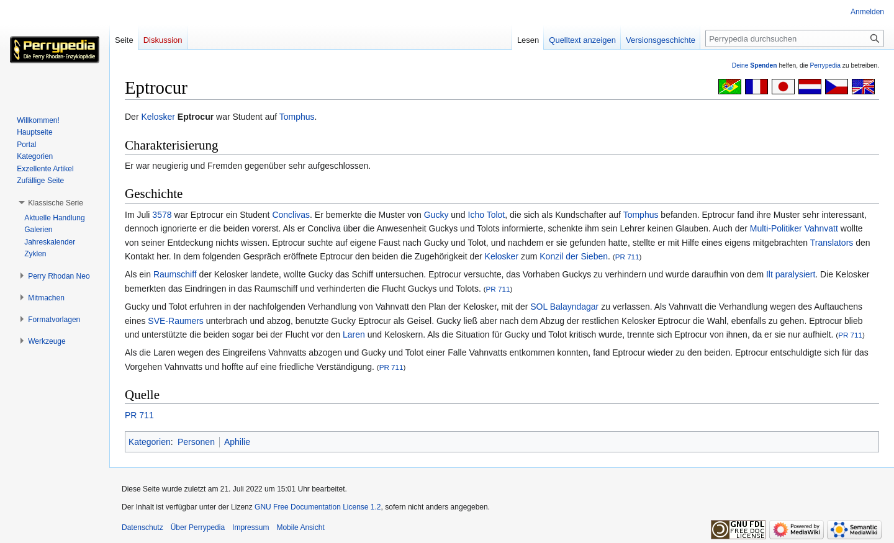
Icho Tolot (486, 215)
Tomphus (297, 117)
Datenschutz (142, 527)
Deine (754, 65)
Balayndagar (574, 307)
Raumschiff (175, 274)
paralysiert (795, 274)
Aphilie (237, 442)
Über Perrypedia (198, 527)
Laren (354, 334)
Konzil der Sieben (574, 256)
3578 (161, 215)
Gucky (436, 215)
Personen (196, 442)
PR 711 (627, 257)
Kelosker (157, 117)
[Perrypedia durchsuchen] (794, 38)
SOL (539, 307)
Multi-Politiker (776, 228)
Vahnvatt (821, 228)
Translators (832, 243)
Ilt (769, 274)
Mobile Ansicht (300, 527)
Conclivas (291, 215)
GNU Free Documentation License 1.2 (318, 507)
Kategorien (150, 442)
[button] (55, 203)
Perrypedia (825, 65)
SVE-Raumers (175, 321)
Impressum (250, 527)
